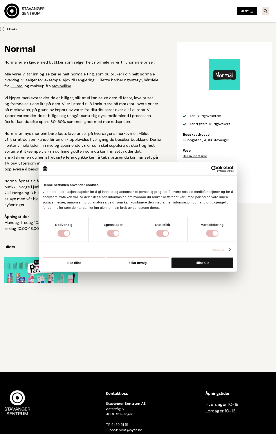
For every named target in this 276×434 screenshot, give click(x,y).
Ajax (66, 80)
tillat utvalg (138, 263)
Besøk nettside (195, 156)
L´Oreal (17, 86)
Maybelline (61, 86)
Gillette (103, 80)
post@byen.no (130, 430)
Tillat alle (202, 263)
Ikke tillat (74, 263)
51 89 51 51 (119, 424)
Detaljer (218, 249)
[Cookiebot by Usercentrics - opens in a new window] (214, 168)
